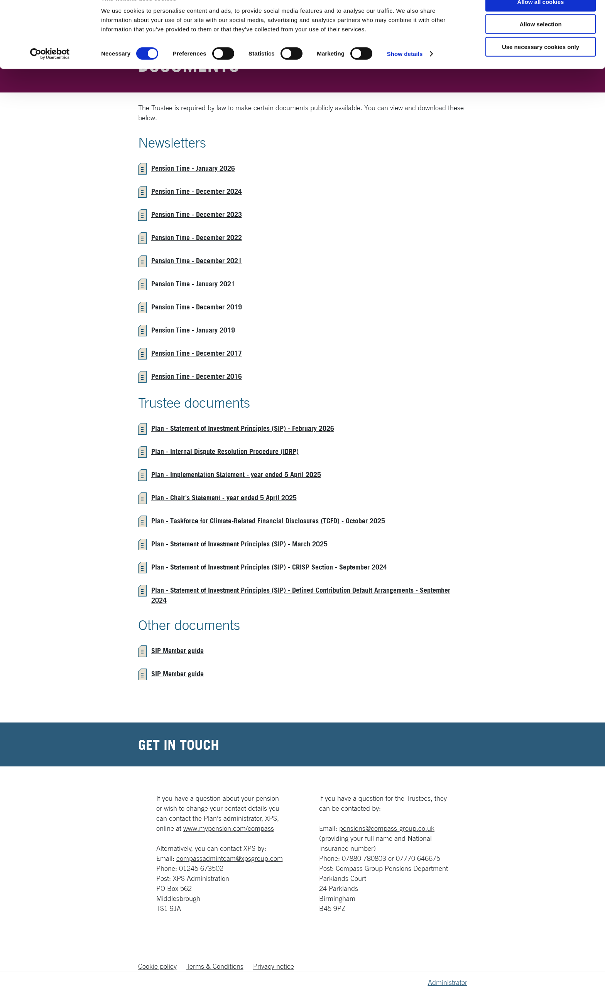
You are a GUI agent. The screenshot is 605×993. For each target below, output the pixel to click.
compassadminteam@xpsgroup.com (229, 858)
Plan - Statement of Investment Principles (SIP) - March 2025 (239, 543)
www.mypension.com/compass (228, 828)
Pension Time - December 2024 (196, 191)
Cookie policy (157, 966)
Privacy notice (273, 966)
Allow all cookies (540, 19)
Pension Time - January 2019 (193, 330)
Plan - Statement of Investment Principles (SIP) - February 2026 (242, 428)
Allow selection (540, 42)
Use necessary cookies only (540, 64)
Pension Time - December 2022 (196, 237)
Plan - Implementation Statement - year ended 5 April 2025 (236, 474)
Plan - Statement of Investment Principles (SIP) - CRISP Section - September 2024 (269, 567)
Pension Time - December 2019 (196, 306)
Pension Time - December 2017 (196, 353)
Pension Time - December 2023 (196, 214)
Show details (405, 71)
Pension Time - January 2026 (193, 168)
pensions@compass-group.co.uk (386, 828)
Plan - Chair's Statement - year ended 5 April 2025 (224, 497)
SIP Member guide (177, 650)
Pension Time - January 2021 (193, 283)
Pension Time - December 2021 (196, 260)
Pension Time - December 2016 (196, 376)
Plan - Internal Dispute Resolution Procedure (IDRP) (225, 451)
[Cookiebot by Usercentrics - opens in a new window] (50, 71)
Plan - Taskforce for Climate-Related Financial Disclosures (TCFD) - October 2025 (268, 520)
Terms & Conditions (214, 966)
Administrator (447, 982)
